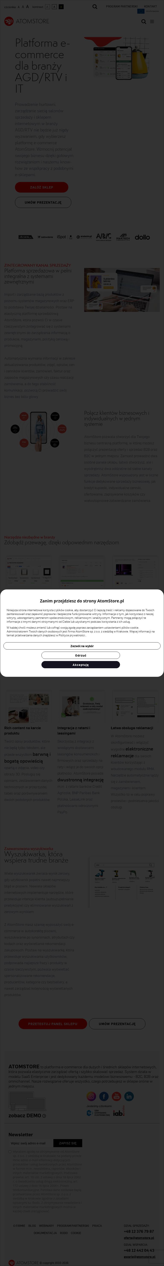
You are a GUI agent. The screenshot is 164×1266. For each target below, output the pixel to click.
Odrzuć (80, 655)
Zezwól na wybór (82, 646)
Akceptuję (81, 665)
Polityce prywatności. (72, 635)
